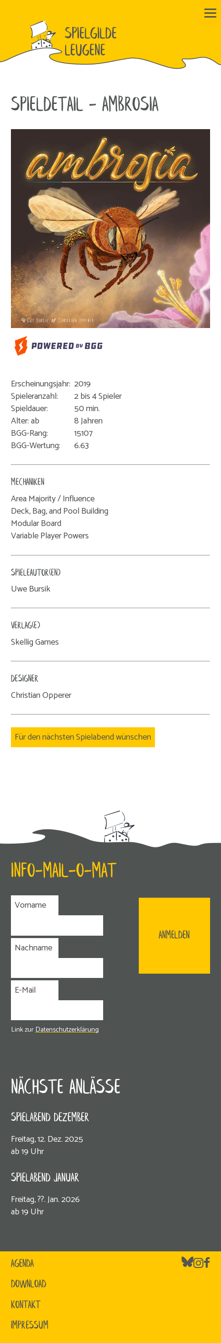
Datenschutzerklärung (67, 1029)
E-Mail (25, 990)
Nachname (33, 948)
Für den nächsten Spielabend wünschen (83, 737)
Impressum (29, 1326)
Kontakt (25, 1305)
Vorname (30, 905)
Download (28, 1284)
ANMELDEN (174, 935)
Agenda (22, 1264)
